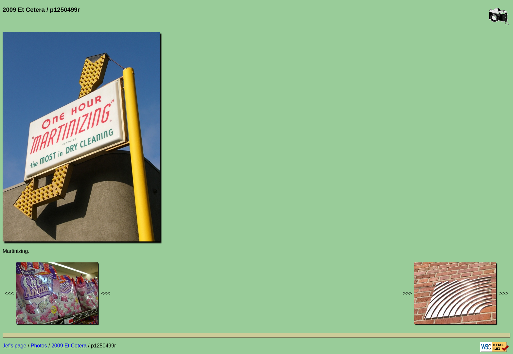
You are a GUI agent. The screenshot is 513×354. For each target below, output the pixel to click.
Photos (39, 345)
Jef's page (14, 345)
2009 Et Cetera (69, 345)
